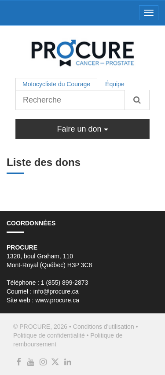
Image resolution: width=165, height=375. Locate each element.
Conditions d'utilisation (103, 326)
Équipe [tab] (115, 84)
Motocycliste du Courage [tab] (56, 84)
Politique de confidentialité (49, 335)
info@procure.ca (56, 291)
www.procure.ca (57, 300)
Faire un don (82, 129)
